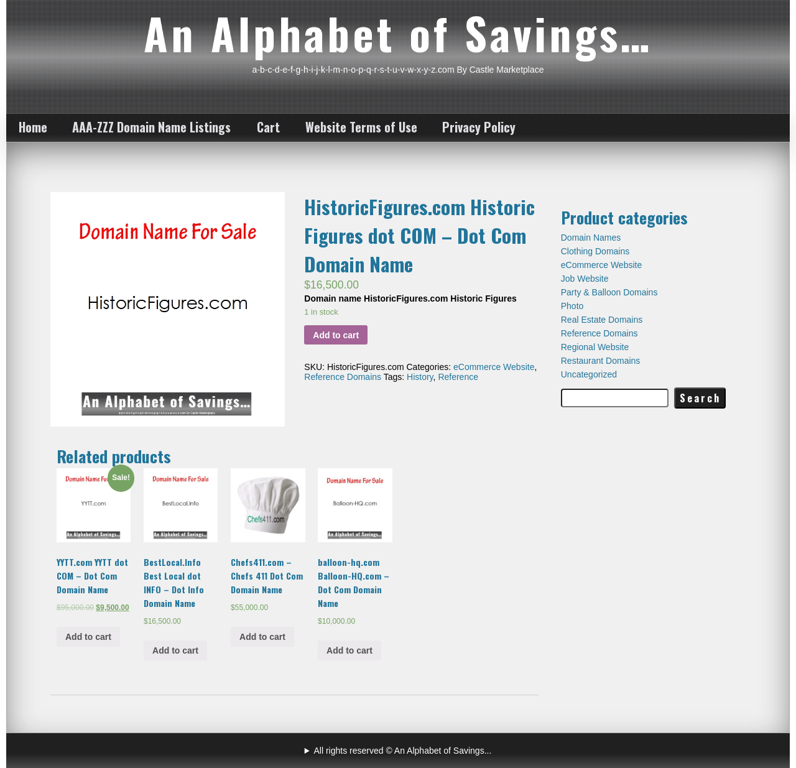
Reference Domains (342, 377)
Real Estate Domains (602, 320)
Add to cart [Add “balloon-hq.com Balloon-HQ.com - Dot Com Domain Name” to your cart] (349, 650)
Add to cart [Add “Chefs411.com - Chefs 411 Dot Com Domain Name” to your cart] (262, 637)
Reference (458, 377)
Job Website (585, 279)
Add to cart (336, 335)
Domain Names (591, 238)
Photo (572, 306)
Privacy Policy (479, 127)
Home (33, 127)
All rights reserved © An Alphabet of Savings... (403, 751)
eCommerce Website (493, 367)
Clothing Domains (595, 251)
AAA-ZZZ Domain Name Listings (151, 127)
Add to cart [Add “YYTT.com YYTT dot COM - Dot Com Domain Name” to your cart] (88, 637)
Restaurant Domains (601, 361)
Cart (268, 127)
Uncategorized (589, 374)
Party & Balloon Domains (609, 292)
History (420, 377)
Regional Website (595, 347)
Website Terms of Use (361, 127)
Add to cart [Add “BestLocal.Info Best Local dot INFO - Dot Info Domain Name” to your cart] (175, 650)
